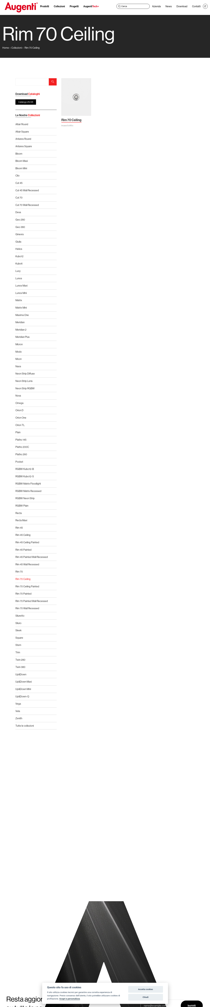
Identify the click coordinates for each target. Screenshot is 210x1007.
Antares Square (23, 146)
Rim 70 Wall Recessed (27, 608)
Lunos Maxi (21, 285)
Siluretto (19, 615)
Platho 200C (22, 446)
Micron (19, 344)
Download (181, 6)
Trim (17, 652)
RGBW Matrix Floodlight (28, 483)
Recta (18, 513)
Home (5, 47)
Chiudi (145, 997)
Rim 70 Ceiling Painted (27, 586)
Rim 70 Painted (23, 593)
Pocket (19, 461)
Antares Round (23, 138)
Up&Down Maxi (23, 681)
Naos (18, 366)
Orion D (19, 410)
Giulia (18, 241)
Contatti (196, 6)
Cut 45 (18, 182)
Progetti (74, 6)
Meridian (20, 322)
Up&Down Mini (23, 689)
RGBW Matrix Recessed (28, 491)
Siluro (18, 623)
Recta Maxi (21, 520)
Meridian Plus (22, 336)
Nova (18, 395)
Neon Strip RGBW (25, 388)
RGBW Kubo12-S (24, 476)
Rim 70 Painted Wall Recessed (31, 601)
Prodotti (44, 6)
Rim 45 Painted (23, 549)
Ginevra (19, 234)
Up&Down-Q (22, 696)
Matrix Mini (21, 307)
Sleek (18, 630)
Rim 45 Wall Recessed (27, 564)
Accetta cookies (145, 989)
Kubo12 (19, 256)
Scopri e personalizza (69, 998)
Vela (17, 711)
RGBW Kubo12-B (24, 469)
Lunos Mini (21, 293)
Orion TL (20, 425)
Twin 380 (20, 667)
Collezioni (59, 6)
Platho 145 (20, 439)
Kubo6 (18, 263)
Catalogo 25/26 (25, 102)
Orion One (20, 417)
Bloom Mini (21, 168)
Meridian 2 (20, 329)
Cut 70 (18, 197)
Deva (18, 212)
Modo (18, 351)
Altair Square (22, 131)
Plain (17, 432)
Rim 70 (19, 571)
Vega (18, 703)
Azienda (156, 6)
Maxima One (22, 315)
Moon (18, 358)
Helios (18, 248)
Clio (17, 175)
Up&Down (20, 674)
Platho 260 (21, 454)
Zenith (18, 718)
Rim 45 (19, 527)
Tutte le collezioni (24, 725)
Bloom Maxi (21, 160)
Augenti (91, 6)
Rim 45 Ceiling (23, 534)
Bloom (18, 153)
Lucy (18, 270)
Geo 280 (20, 219)
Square (19, 637)
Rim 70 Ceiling (32, 47)
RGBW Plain (21, 505)
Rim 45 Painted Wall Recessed (31, 557)
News (168, 6)
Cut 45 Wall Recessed (27, 190)
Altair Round (21, 124)
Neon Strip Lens (24, 381)
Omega (19, 403)
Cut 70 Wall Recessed (27, 205)
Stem (18, 645)
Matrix (18, 300)
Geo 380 (20, 227)
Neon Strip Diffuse (25, 373)
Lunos (18, 278)
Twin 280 (20, 659)
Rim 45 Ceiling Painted (27, 542)
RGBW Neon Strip (25, 498)
